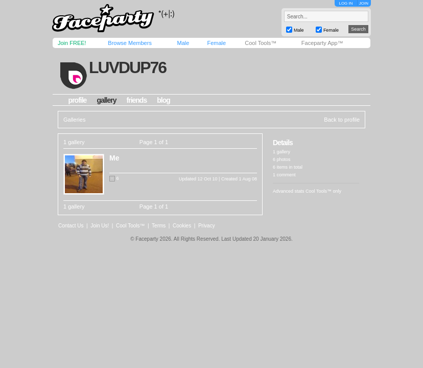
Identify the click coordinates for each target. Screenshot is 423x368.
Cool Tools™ (260, 43)
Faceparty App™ (322, 43)
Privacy (206, 225)
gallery (106, 100)
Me (114, 158)
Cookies (182, 225)
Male (183, 43)
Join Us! (99, 225)
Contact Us (70, 225)
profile (77, 100)
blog (163, 100)
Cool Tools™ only (323, 191)
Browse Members (130, 43)
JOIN (363, 3)
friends (137, 100)
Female (216, 43)
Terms (159, 225)
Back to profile (342, 120)
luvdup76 (127, 67)
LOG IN (346, 3)
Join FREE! (72, 43)
